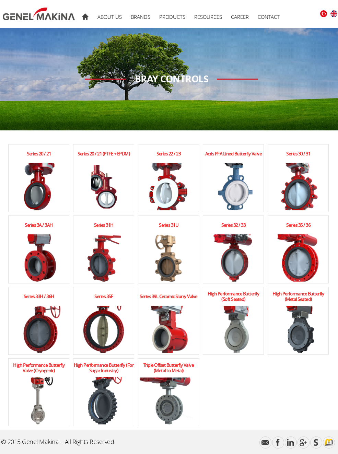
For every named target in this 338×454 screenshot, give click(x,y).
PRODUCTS (172, 16)
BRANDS (140, 16)
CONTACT (269, 16)
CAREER (240, 16)
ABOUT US (109, 16)
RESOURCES (208, 16)
